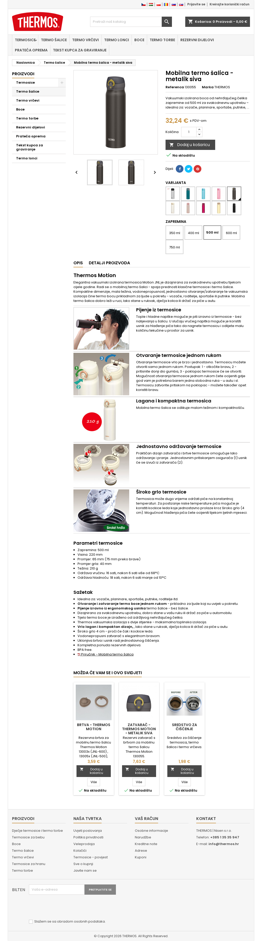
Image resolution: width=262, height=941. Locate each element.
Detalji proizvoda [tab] (109, 263)
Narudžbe (143, 837)
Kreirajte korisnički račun (229, 4)
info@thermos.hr (224, 843)
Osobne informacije (151, 830)
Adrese (141, 850)
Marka (208, 87)
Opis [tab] (78, 263)
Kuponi (140, 857)
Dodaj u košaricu (189, 145)
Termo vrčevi (85, 39)
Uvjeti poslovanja (87, 830)
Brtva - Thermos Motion (93, 726)
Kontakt (206, 819)
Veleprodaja (84, 843)
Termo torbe (162, 39)
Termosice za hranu (28, 863)
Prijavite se (196, 4)
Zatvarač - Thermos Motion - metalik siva (139, 729)
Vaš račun (146, 819)
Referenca (175, 87)
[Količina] (188, 132)
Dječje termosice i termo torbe (37, 830)
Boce (139, 39)
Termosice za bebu (28, 837)
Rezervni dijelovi (197, 39)
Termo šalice (54, 39)
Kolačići (79, 850)
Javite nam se (85, 870)
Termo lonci (116, 39)
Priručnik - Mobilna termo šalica (106, 654)
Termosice (25, 39)
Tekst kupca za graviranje (79, 50)
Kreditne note (146, 843)
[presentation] (68, 907)
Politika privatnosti (88, 837)
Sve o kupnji (83, 863)
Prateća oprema (31, 50)
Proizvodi (23, 74)
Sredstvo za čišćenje (184, 726)
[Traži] (131, 22)
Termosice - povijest (90, 857)
